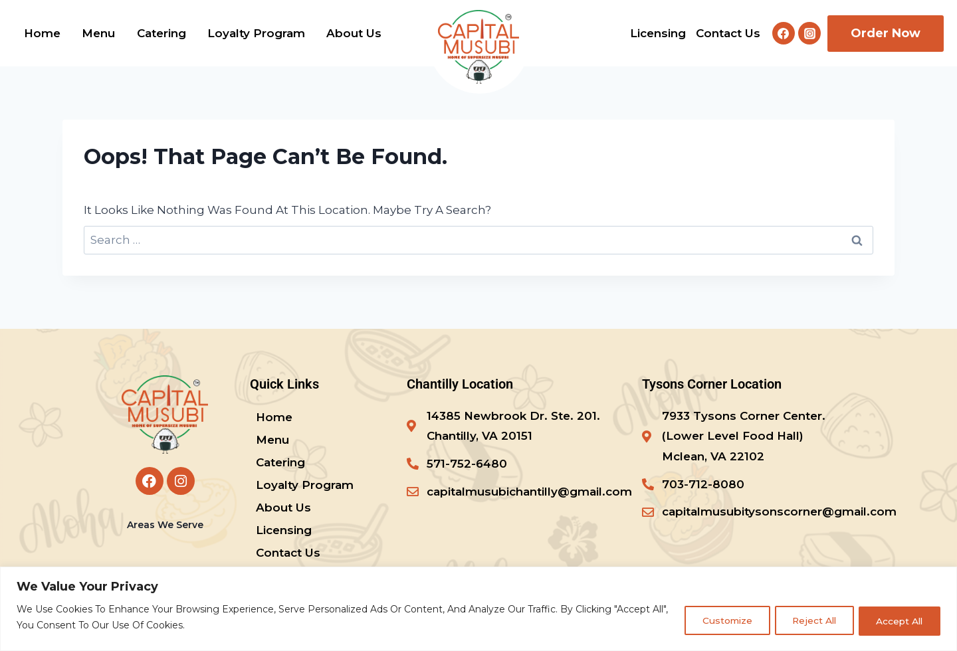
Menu (98, 33)
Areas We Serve (165, 525)
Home (42, 33)
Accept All (897, 620)
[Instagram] (809, 33)
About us (353, 33)
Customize (713, 620)
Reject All (806, 620)
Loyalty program (256, 33)
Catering (161, 33)
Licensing (658, 33)
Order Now (885, 33)
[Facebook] (783, 33)
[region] (478, 609)
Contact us (728, 33)
